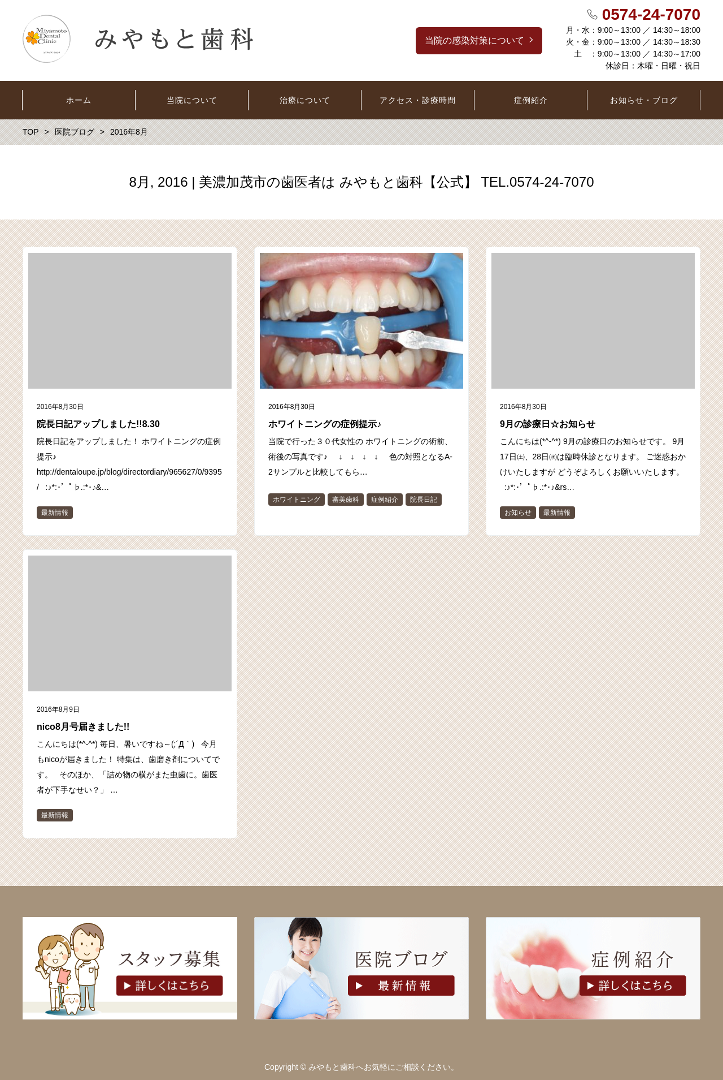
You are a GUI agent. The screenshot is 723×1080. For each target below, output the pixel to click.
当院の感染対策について (474, 40)
